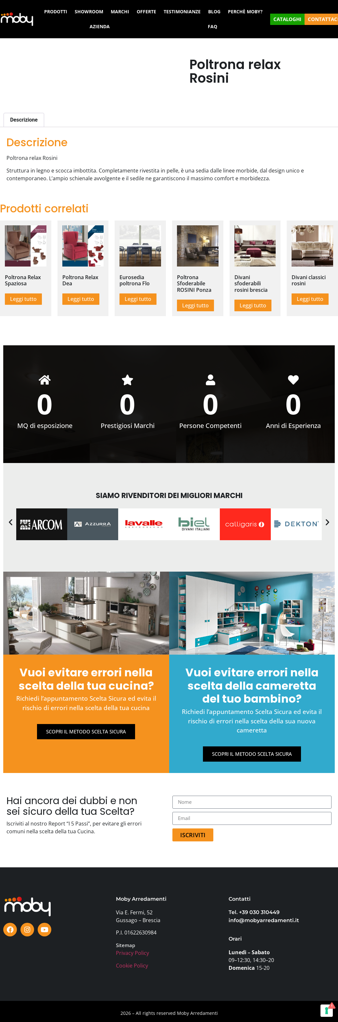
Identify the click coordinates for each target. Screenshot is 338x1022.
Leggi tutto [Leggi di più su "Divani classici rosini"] (310, 299)
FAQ (212, 26)
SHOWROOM (89, 11)
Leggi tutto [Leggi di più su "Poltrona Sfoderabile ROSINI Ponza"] (195, 305)
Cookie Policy (132, 966)
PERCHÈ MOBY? (245, 11)
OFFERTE (146, 11)
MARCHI (120, 11)
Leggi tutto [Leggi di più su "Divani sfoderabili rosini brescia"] (253, 305)
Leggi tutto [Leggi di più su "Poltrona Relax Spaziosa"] (23, 299)
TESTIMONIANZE (182, 11)
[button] (10, 522)
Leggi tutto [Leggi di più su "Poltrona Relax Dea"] (81, 299)
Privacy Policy (132, 953)
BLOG (214, 11)
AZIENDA (100, 26)
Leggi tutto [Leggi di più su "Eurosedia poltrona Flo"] (138, 299)
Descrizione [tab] (24, 120)
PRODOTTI (55, 11)
